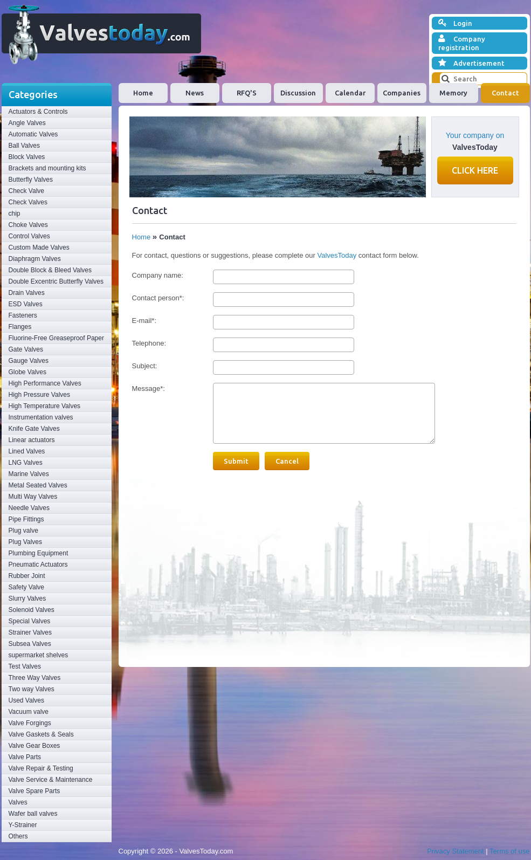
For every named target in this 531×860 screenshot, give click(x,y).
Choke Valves (28, 225)
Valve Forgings (30, 723)
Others (18, 836)
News (194, 93)
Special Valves (30, 621)
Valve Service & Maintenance (51, 779)
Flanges (20, 327)
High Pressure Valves (40, 394)
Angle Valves (27, 123)
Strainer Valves (30, 632)
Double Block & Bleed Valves (50, 270)
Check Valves (28, 202)
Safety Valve (26, 587)
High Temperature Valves (45, 406)
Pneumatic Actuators (38, 564)
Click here (475, 170)
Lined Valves (27, 451)
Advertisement (471, 63)
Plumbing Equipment (38, 553)
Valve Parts (25, 757)
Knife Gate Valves (34, 428)
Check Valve (26, 191)
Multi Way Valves (33, 496)
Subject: (144, 366)
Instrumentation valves (41, 417)
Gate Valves (26, 349)
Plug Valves (25, 542)
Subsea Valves (30, 644)
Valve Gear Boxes (34, 745)
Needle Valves (29, 508)
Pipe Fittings (26, 519)
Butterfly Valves (31, 179)
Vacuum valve (29, 711)
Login (455, 23)
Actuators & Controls (38, 111)
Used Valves (26, 700)
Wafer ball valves (33, 813)
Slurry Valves (27, 598)
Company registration (461, 43)
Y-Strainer (23, 825)
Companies (401, 93)
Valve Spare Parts (34, 791)
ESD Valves (26, 304)
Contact (505, 93)
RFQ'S (247, 93)
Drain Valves (27, 293)
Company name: (157, 275)
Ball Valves (24, 145)
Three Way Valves (35, 678)
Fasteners (23, 315)
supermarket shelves (38, 655)
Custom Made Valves (39, 247)
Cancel (287, 461)
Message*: (148, 388)
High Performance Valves (45, 383)
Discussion (298, 93)
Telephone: (149, 343)
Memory (453, 93)
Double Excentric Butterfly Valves (56, 281)
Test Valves (25, 666)
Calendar (350, 93)
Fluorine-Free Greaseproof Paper (56, 338)
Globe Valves (27, 372)
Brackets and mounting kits (47, 168)
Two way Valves (31, 689)
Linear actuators (32, 440)
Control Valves (29, 236)
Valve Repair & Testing (41, 768)
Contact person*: (158, 298)
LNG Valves (26, 462)
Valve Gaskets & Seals (41, 734)
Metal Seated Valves (38, 485)
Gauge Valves (29, 360)
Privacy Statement (455, 851)
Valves (18, 802)
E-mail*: (144, 321)
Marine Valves (29, 474)
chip (14, 213)
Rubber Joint (27, 576)
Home (143, 93)
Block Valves (27, 157)
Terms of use (509, 851)
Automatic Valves (33, 134)
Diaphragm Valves (35, 259)
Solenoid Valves (31, 610)
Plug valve (23, 530)
